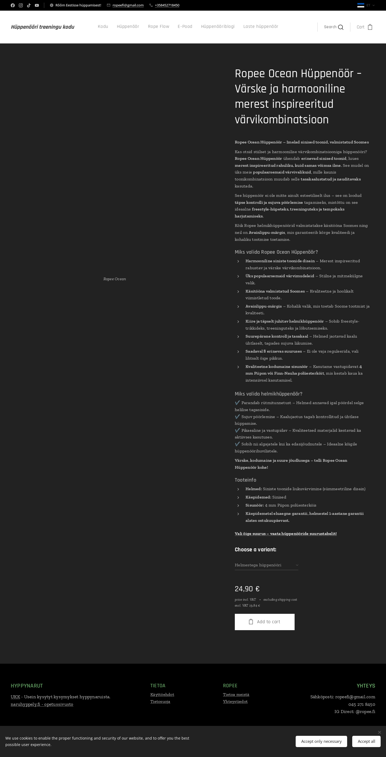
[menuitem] (233, 27)
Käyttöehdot (162, 694)
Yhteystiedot (235, 701)
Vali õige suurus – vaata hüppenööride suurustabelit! (286, 533)
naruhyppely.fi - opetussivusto (42, 704)
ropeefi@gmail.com (128, 5)
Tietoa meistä (236, 694)
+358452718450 (167, 5)
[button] (333, 27)
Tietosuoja (160, 701)
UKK (15, 696)
